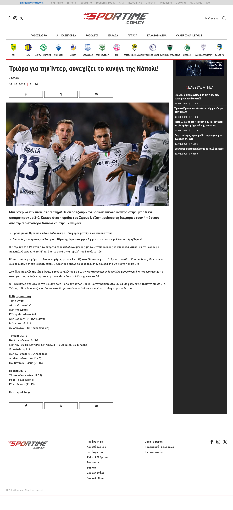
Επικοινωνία (154, 452)
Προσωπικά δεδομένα (159, 446)
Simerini (72, 2)
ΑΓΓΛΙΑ (133, 35)
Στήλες (92, 467)
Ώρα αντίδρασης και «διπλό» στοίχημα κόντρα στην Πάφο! (199, 110)
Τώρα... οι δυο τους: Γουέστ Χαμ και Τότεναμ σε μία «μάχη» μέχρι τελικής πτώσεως (199, 123)
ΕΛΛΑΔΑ (113, 35)
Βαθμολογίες (96, 472)
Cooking (181, 2)
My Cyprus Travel (200, 2)
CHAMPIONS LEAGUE (189, 35)
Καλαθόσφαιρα (96, 446)
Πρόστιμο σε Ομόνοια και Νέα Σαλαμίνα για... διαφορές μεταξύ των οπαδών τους (62, 233)
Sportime (86, 2)
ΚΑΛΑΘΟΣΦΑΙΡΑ (157, 35)
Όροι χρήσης (154, 441)
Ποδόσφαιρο (95, 441)
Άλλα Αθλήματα (97, 457)
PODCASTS (92, 35)
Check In (151, 2)
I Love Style (135, 2)
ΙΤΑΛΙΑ (14, 77)
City (121, 2)
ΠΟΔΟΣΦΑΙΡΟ (39, 35)
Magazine (166, 2)
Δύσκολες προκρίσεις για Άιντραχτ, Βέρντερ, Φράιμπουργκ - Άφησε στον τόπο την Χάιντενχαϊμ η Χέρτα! (77, 239)
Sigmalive (57, 2)
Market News (96, 478)
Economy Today (105, 2)
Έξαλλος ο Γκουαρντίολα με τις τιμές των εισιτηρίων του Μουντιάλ (197, 96)
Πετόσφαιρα (95, 452)
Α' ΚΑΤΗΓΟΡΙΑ (66, 35)
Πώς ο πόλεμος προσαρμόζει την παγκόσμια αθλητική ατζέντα (198, 137)
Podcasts (93, 462)
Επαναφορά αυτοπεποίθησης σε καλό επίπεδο (199, 148)
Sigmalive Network (31, 2)
